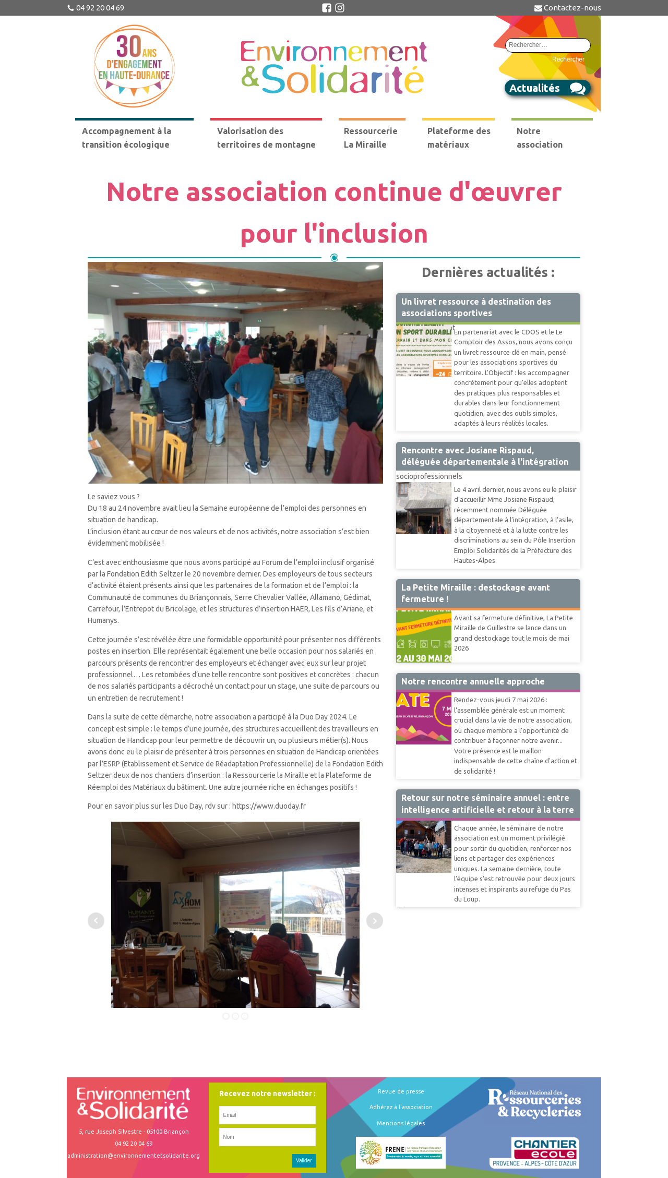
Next (374, 920)
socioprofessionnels (429, 476)
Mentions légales (401, 1123)
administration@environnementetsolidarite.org (133, 1155)
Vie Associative (420, 691)
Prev (96, 920)
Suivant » (402, 907)
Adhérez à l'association (401, 1107)
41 (399, 907)
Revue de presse (401, 1091)
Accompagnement (425, 323)
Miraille (408, 609)
